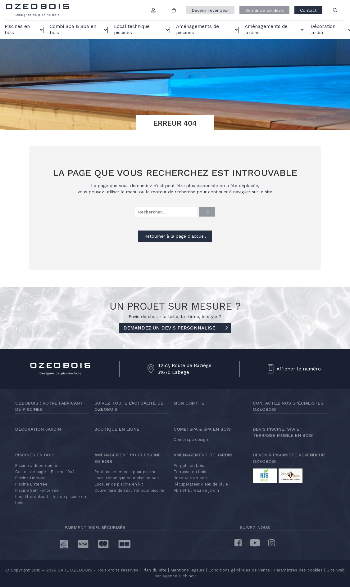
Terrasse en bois (190, 471)
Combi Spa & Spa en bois (202, 429)
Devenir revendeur (210, 10)
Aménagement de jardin (203, 454)
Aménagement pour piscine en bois (127, 458)
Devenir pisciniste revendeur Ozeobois (289, 458)
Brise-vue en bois (190, 478)
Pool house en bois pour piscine (125, 471)
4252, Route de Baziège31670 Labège (184, 369)
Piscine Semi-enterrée (37, 490)
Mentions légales (187, 570)
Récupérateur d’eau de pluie (201, 484)
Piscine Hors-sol (31, 478)
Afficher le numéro (298, 369)
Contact (308, 10)
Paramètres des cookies (298, 570)
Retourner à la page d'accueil (175, 236)
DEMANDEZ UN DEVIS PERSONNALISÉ (175, 328)
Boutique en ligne (116, 429)
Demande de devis (264, 10)
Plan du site (153, 570)
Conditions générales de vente (239, 570)
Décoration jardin (38, 429)
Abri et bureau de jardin (196, 490)
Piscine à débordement (37, 465)
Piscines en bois (34, 454)
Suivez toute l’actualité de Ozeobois (128, 406)
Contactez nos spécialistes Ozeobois (288, 406)
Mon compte (189, 403)
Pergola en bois (189, 465)
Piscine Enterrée (31, 484)
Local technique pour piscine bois (127, 478)
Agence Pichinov (178, 576)
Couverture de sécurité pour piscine (129, 490)
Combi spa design (191, 439)
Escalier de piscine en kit (118, 484)
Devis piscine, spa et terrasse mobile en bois (283, 432)
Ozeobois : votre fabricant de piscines (49, 406)
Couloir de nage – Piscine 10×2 (45, 471)
